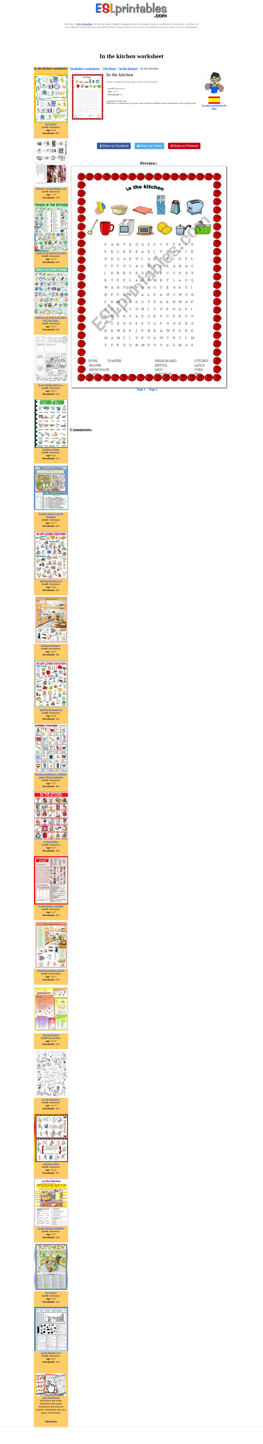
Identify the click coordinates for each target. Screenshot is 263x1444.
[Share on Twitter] (149, 146)
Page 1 (141, 389)
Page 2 (153, 389)
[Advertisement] (131, 40)
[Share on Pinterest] (184, 146)
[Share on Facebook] (114, 146)
